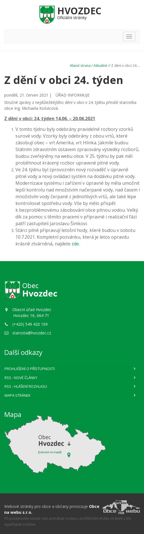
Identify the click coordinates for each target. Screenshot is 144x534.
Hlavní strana (80, 65)
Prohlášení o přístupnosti (29, 368)
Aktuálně (100, 65)
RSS (20, 377)
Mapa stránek (17, 395)
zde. (76, 244)
